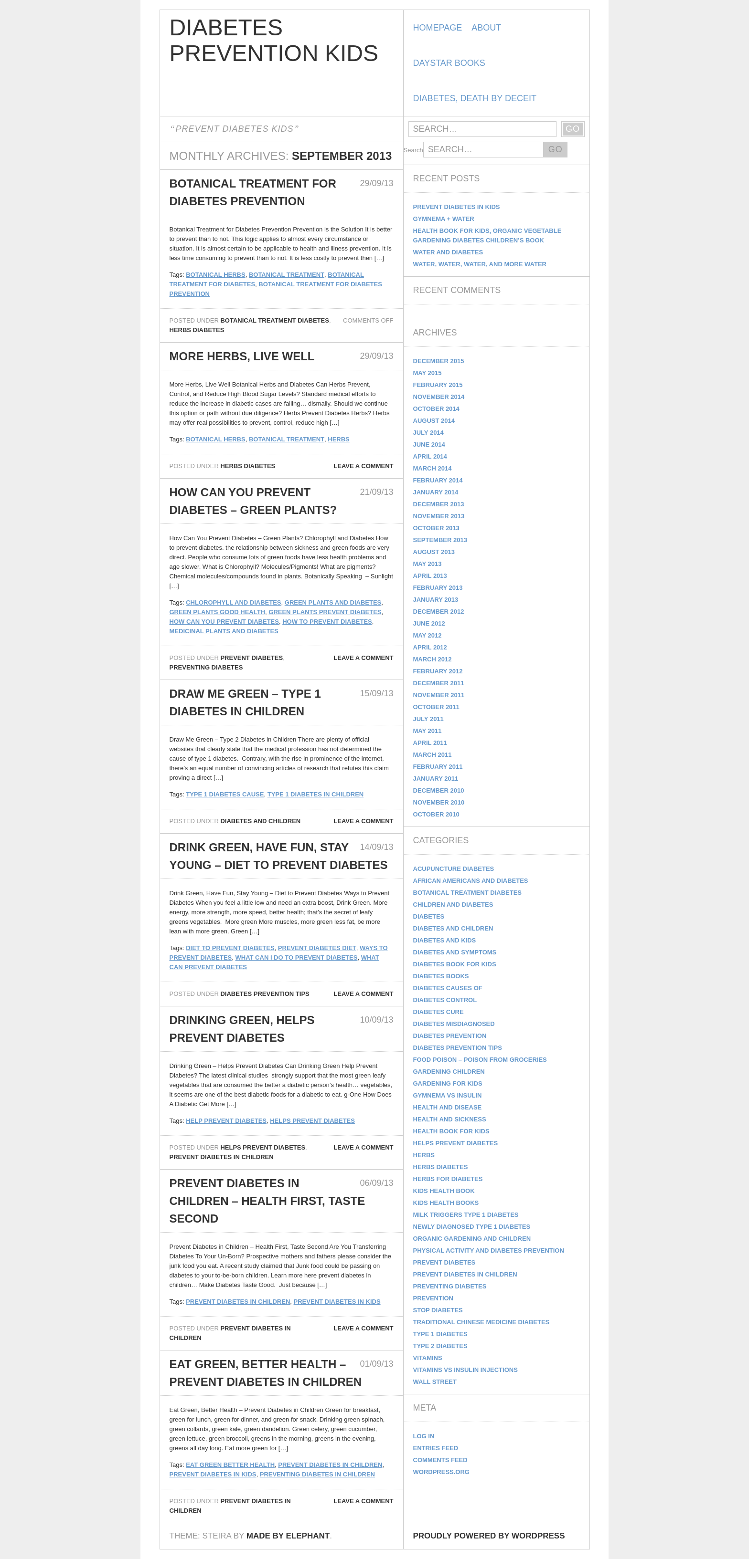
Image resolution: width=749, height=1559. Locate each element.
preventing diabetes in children (317, 1474)
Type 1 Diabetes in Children (316, 794)
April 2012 (430, 647)
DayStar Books (449, 63)
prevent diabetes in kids (337, 1301)
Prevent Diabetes (251, 657)
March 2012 (432, 659)
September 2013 (440, 540)
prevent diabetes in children (238, 1301)
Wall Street (435, 1381)
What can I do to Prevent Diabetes (296, 957)
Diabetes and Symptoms (455, 952)
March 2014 (432, 468)
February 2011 (438, 766)
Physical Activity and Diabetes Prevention (488, 1250)
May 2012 (427, 635)
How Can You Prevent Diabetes (224, 621)
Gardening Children (449, 1071)
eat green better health (230, 1464)
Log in (424, 1436)
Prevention (433, 1298)
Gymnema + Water (443, 218)
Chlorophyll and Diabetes (233, 602)
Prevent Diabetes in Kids (456, 206)
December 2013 (438, 504)
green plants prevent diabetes (324, 612)
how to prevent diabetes (327, 621)
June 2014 (429, 444)
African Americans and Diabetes (470, 880)
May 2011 (427, 730)
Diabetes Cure (438, 1011)
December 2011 (438, 683)
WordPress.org (441, 1471)
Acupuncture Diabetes (453, 868)
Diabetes (429, 916)
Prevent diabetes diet (317, 948)
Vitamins (427, 1357)
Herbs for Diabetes (448, 1178)
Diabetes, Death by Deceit (474, 98)
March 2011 (432, 754)
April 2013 (430, 575)
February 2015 (438, 384)
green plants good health (218, 612)
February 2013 (438, 587)
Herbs (339, 439)
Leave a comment (363, 466)
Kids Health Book (444, 1190)
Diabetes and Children (260, 821)
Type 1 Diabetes (440, 1334)
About (486, 27)
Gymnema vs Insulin (447, 1095)
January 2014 (436, 492)
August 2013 (434, 551)
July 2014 (428, 432)
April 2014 (430, 456)
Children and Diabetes (453, 904)
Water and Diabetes (448, 252)
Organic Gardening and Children (472, 1238)
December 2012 (438, 611)
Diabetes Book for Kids (454, 964)
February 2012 (438, 671)
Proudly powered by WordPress (489, 1535)
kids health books (446, 1202)
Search (413, 150)
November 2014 (439, 396)
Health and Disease (447, 1107)
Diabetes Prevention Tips (264, 993)
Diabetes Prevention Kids (274, 40)
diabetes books (441, 976)
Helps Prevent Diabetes (262, 1147)
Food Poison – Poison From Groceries (480, 1059)
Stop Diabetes (438, 1310)
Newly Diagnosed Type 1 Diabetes (472, 1226)
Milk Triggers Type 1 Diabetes (466, 1214)
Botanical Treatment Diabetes (274, 320)
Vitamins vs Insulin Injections (465, 1369)
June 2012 (429, 623)
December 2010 (438, 790)
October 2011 (436, 707)
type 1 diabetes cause (225, 794)
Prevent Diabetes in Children (222, 1157)
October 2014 (436, 408)
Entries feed (436, 1448)
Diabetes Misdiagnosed (454, 1023)
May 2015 (427, 373)
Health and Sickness (449, 1119)
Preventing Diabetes (206, 667)
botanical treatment (286, 274)
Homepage (437, 27)
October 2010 (436, 814)
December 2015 (438, 361)
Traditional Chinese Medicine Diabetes (481, 1322)
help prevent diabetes (226, 1120)
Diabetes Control (445, 1000)
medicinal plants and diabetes (224, 631)
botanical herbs (215, 274)
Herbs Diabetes (197, 330)
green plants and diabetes (333, 602)
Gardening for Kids (447, 1083)
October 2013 (436, 528)
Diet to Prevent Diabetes (230, 948)
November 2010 (439, 802)
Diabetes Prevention (450, 1035)
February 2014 (438, 480)
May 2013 (427, 563)
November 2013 (439, 516)
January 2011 (436, 778)
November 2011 (439, 695)
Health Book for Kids (451, 1131)
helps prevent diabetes (312, 1120)
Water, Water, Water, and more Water (479, 264)
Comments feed (440, 1460)
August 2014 (434, 420)
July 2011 (428, 718)
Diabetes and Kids (444, 940)
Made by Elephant (288, 1535)
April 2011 (430, 742)
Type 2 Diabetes (440, 1346)
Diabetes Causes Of (447, 988)
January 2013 (436, 599)
